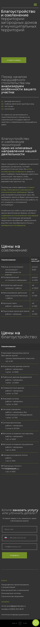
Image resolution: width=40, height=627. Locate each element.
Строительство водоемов (12, 596)
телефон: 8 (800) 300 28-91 (12, 609)
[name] (19, 529)
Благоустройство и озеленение (15, 590)
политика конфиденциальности (15, 615)
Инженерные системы (11, 593)
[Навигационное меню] (35, 5)
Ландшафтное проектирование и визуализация (15, 586)
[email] (19, 547)
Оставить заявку (14, 60)
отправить (14, 555)
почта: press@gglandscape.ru (13, 606)
